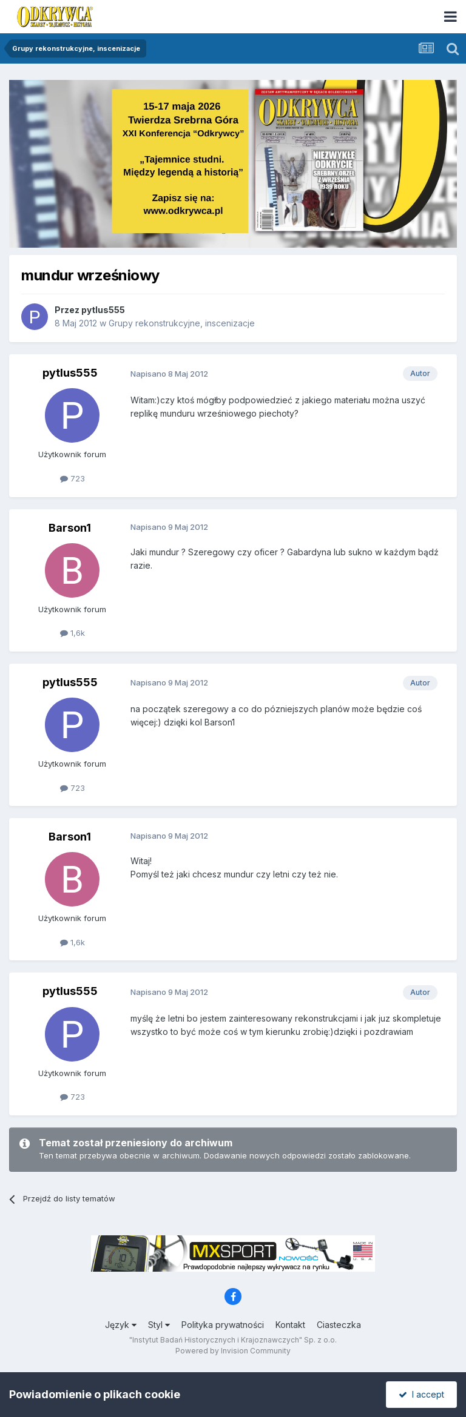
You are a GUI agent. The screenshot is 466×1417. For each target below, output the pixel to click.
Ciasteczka (339, 1325)
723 (72, 478)
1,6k (72, 633)
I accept (421, 1394)
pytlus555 (103, 310)
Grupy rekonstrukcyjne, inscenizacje (182, 323)
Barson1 (70, 527)
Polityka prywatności (222, 1325)
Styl (159, 1325)
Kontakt (290, 1325)
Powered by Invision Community (233, 1350)
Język (121, 1325)
